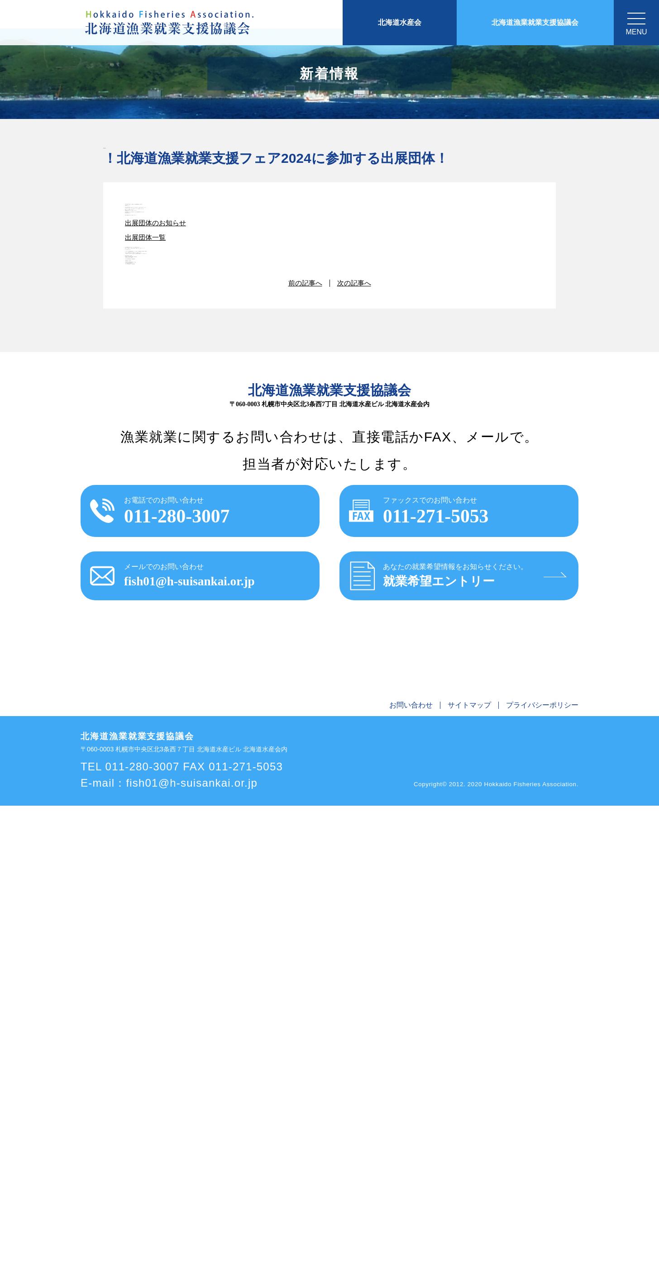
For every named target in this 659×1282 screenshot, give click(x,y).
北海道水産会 (399, 22)
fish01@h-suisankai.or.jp (192, 1259)
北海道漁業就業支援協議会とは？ (205, 1135)
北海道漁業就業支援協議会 (535, 22)
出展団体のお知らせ (157, 415)
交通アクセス (552, 1135)
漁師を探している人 (379, 1135)
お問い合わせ (411, 1182)
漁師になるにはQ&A (453, 1135)
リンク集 (508, 1135)
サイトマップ (469, 1182)
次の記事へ (355, 745)
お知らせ (128, 1135)
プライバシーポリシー (542, 1182)
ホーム (95, 1135)
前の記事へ (304, 745)
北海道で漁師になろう (303, 1135)
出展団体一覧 (146, 444)
